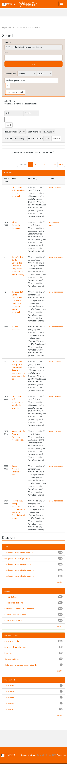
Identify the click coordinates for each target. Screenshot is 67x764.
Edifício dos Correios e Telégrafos (19, 608)
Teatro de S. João (12, 597)
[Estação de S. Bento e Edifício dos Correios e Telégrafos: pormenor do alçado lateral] (18, 266)
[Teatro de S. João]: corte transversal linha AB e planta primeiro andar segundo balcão (18, 370)
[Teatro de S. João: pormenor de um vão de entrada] (17, 402)
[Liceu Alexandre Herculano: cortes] (16, 470)
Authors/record (35, 138)
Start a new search (15, 92)
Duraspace (61, 755)
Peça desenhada (56, 187)
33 (55, 164)
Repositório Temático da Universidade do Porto (21, 27)
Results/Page (10, 131)
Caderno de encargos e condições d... (20, 665)
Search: (8, 42)
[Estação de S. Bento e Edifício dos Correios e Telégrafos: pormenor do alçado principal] (18, 302)
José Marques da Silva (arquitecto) (19, 576)
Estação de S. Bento (13, 620)
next (61, 164)
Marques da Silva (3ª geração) (17, 558)
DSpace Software (28, 755)
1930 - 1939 (9, 697)
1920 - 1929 (9, 703)
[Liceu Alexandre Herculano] (16, 225)
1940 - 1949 (9, 691)
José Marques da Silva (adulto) (17, 564)
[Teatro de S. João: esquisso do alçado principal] (18, 191)
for (5, 52)
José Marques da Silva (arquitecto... (19, 570)
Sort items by (34, 131)
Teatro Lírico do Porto (13, 602)
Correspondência (56, 326)
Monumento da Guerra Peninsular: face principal (18, 435)
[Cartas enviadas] (16, 328)
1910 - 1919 (9, 709)
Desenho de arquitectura (15, 647)
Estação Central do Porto (15, 614)
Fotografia (9, 653)
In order (8, 138)
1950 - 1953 (9, 685)
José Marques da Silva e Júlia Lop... (19, 552)
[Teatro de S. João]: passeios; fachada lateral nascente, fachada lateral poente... (18, 509)
